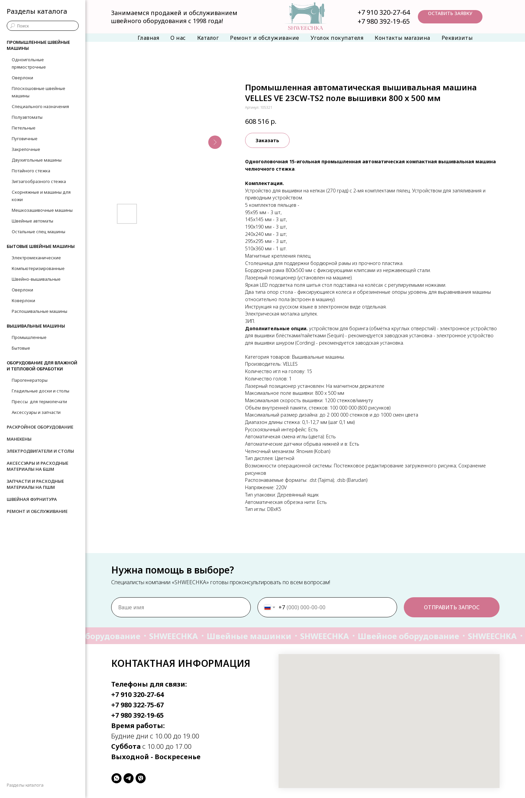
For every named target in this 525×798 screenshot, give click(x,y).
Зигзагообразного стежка (39, 181)
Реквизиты (457, 37)
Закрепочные (26, 149)
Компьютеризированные (38, 268)
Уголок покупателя (337, 37)
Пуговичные (25, 139)
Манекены (19, 439)
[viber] (141, 778)
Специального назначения (40, 106)
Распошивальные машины (39, 311)
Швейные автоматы (32, 221)
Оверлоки (22, 78)
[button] (450, 16)
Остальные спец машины (38, 232)
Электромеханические (36, 258)
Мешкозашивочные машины (42, 210)
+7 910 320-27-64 (384, 12)
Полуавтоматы (27, 117)
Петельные (23, 128)
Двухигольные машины (37, 160)
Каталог (208, 37)
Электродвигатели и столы (40, 451)
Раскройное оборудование (40, 427)
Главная (148, 37)
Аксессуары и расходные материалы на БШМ (37, 466)
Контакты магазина (402, 37)
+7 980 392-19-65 (384, 21)
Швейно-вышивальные (36, 279)
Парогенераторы (30, 380)
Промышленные (29, 337)
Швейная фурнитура (32, 499)
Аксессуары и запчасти (36, 412)
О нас (178, 37)
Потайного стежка (31, 171)
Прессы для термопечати (39, 401)
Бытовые (21, 348)
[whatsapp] (116, 778)
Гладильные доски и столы (40, 391)
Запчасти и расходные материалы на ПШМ (35, 484)
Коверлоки (23, 300)
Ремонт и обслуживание (264, 37)
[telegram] (129, 778)
